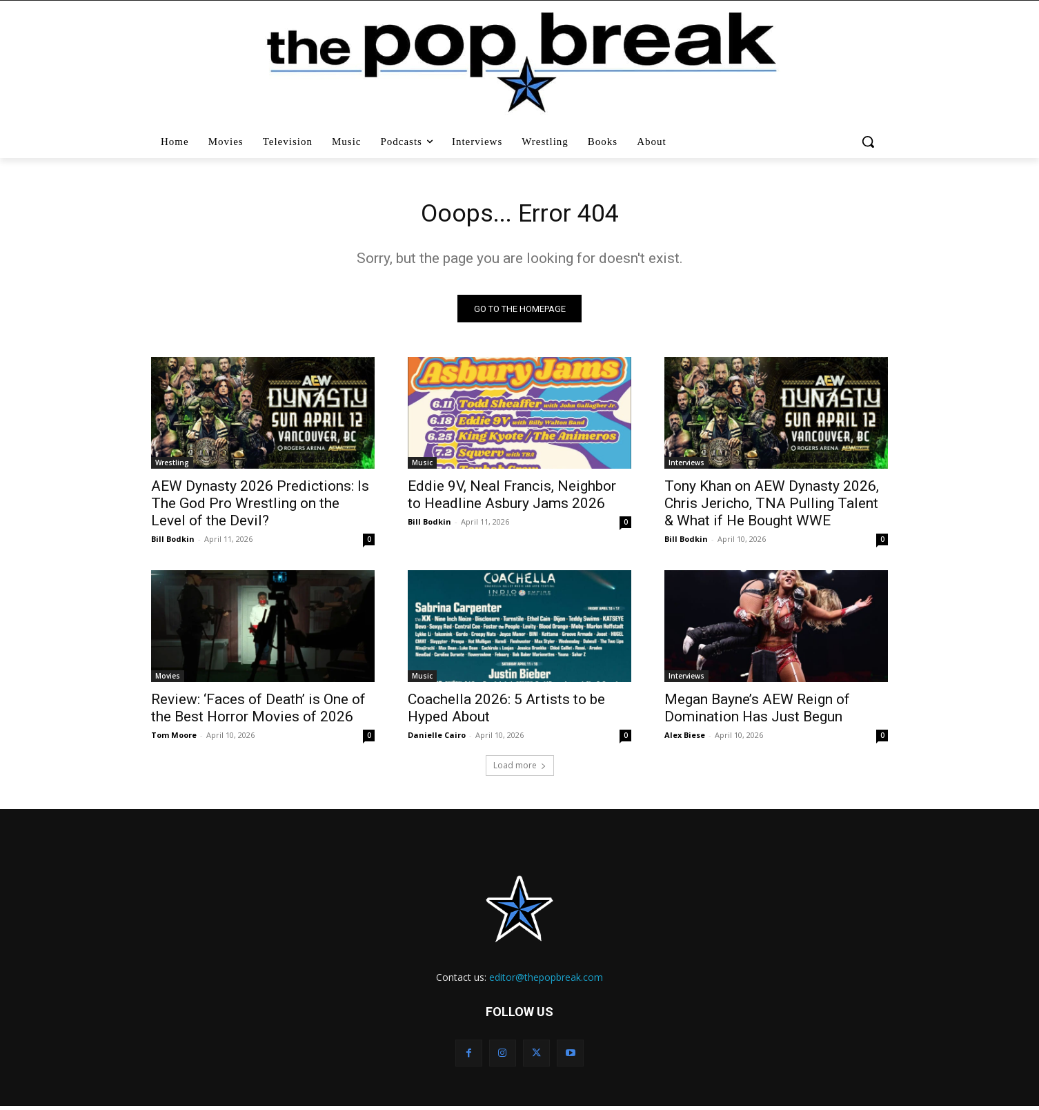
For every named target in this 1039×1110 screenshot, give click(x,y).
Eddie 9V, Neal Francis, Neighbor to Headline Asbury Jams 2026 (512, 499)
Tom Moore (174, 739)
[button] (869, 141)
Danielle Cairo (437, 739)
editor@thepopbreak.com (546, 981)
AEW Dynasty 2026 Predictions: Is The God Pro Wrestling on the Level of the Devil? (260, 507)
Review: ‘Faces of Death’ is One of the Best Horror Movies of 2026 (258, 712)
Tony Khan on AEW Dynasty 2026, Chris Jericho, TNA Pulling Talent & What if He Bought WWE (771, 507)
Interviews (686, 466)
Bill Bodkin (173, 543)
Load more (519, 769)
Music (422, 466)
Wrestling (172, 466)
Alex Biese (684, 739)
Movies (167, 680)
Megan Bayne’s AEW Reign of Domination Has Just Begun (757, 712)
